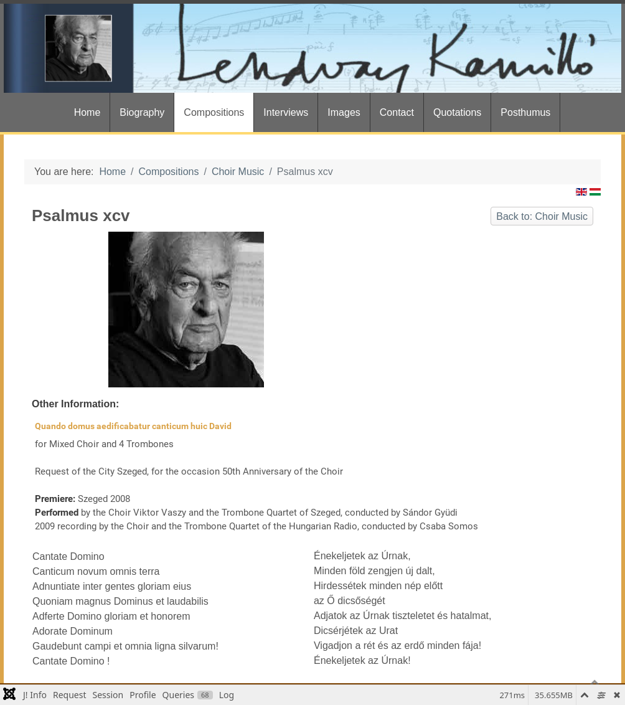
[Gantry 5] (312, 48)
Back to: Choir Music (542, 216)
